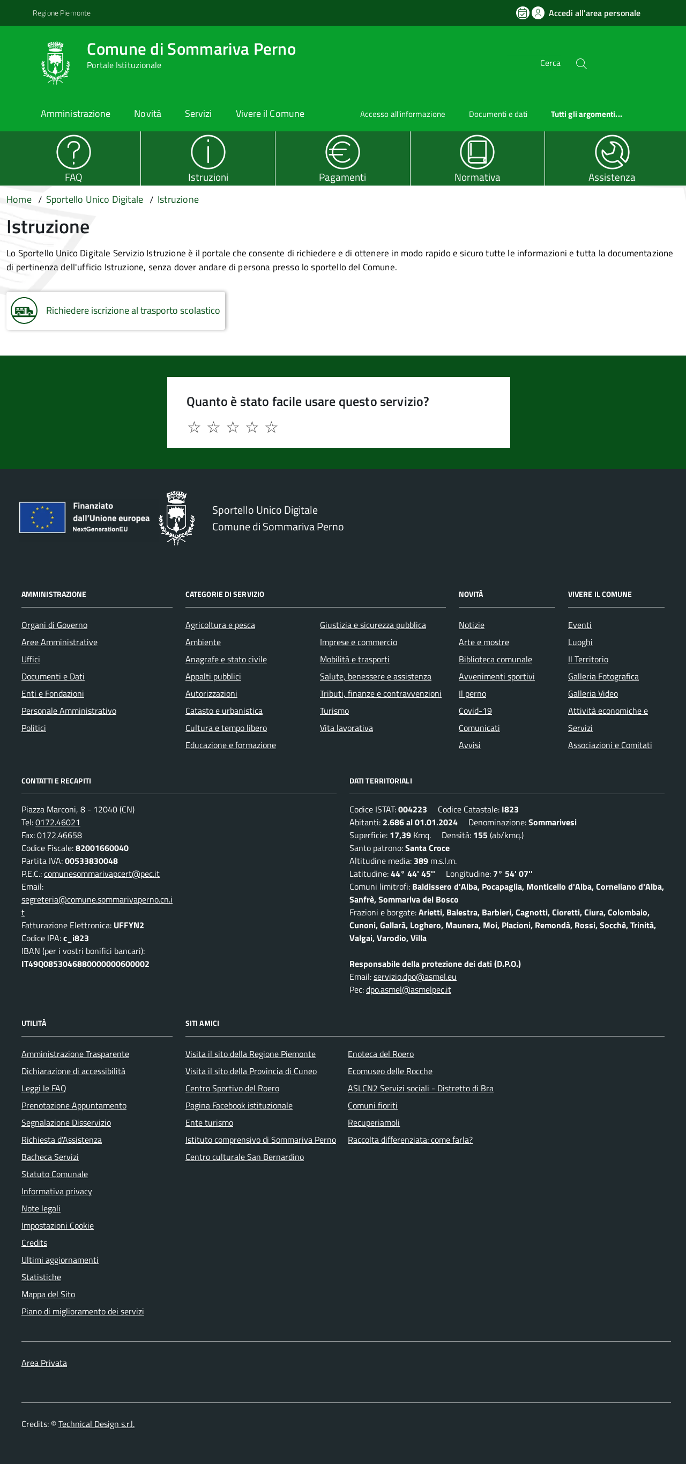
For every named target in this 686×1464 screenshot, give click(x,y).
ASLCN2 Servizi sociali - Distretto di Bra (421, 1088)
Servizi (198, 113)
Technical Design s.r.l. (96, 1423)
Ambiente (203, 641)
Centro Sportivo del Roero (232, 1088)
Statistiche (41, 1276)
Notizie (471, 624)
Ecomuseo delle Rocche (390, 1070)
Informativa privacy (56, 1191)
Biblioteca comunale (495, 659)
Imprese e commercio (358, 641)
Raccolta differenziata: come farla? (410, 1139)
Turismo (334, 710)
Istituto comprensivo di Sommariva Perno (260, 1139)
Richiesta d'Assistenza (61, 1139)
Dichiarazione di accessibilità (73, 1070)
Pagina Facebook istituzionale (239, 1105)
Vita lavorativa (346, 727)
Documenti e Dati (53, 676)
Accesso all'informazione (402, 114)
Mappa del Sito (48, 1294)
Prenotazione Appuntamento (73, 1105)
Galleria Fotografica (603, 676)
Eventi (580, 624)
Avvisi (470, 744)
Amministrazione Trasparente (75, 1053)
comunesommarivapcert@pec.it (102, 873)
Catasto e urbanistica (224, 710)
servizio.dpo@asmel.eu (415, 976)
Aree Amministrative (59, 641)
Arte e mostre (484, 641)
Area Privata (44, 1362)
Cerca (550, 63)
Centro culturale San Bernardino (244, 1156)
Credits (34, 1242)
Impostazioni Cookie (57, 1225)
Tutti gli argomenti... (586, 114)
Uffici (30, 659)
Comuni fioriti (373, 1105)
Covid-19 (475, 710)
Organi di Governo (54, 624)
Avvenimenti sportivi (497, 676)
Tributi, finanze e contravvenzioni (381, 693)
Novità (147, 113)
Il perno (472, 693)
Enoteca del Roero (381, 1053)
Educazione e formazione (230, 744)
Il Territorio (588, 659)
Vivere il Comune (270, 113)
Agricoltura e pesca (220, 624)
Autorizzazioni (211, 693)
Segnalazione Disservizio (66, 1122)
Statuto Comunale (54, 1173)
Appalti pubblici (213, 676)
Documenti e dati (498, 114)
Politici (33, 727)
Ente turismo (209, 1122)
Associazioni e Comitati (610, 744)
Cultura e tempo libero (226, 727)
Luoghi (580, 641)
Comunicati (479, 727)
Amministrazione (75, 113)
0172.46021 (57, 822)
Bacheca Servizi (50, 1156)
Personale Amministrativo (68, 710)
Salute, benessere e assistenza (375, 676)
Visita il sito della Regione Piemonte (250, 1053)
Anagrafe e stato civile (226, 659)
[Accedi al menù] (19, 62)
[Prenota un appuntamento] (523, 13)
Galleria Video (593, 693)
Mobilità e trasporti (355, 659)
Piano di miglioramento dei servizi (82, 1311)
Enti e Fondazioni (52, 693)
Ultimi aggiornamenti (60, 1259)
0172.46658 (59, 835)
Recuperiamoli (374, 1122)
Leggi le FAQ (43, 1088)
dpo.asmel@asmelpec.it (408, 989)
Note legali (41, 1208)
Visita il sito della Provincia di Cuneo (251, 1070)
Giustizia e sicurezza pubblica (373, 624)
